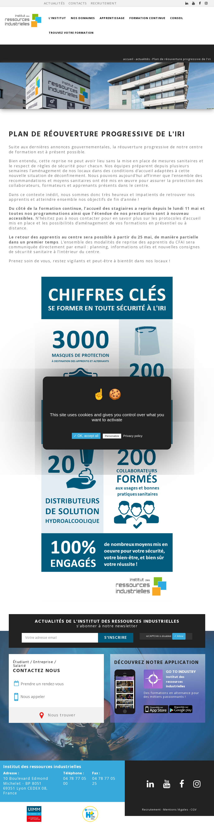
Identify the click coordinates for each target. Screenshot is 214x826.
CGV (194, 809)
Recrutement (104, 3)
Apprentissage (112, 18)
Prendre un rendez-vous (38, 683)
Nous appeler (29, 697)
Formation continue (147, 18)
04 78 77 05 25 (103, 781)
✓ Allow (178, 636)
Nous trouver (56, 715)
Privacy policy (133, 436)
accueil (128, 59)
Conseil (176, 18)
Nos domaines (83, 18)
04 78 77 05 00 (74, 781)
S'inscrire (115, 637)
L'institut (57, 18)
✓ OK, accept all (86, 436)
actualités (143, 59)
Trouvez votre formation (71, 33)
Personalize (112, 436)
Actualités (54, 3)
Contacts (78, 3)
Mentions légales (176, 809)
